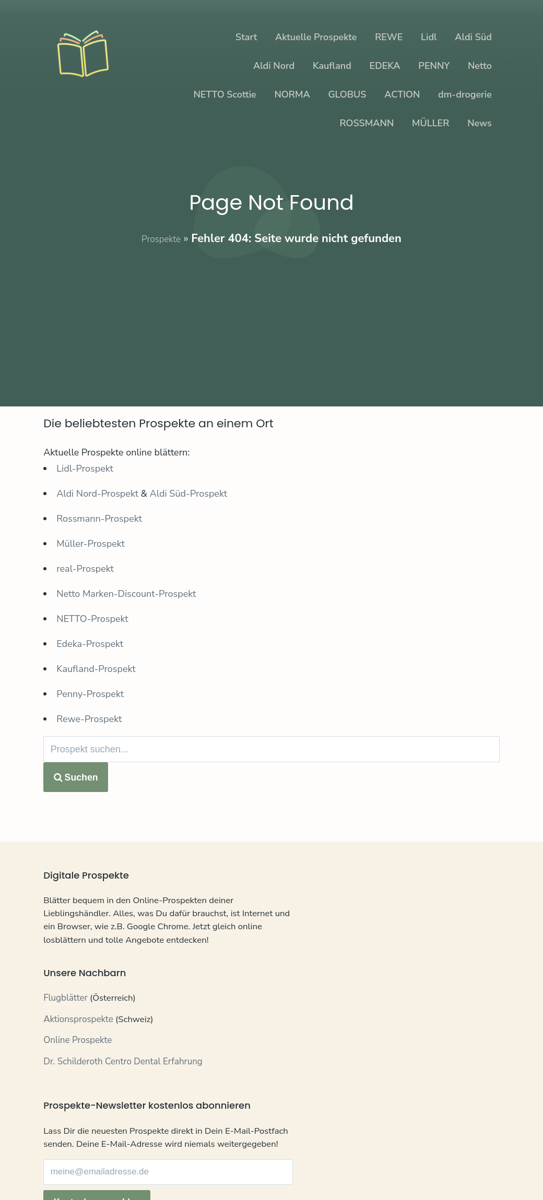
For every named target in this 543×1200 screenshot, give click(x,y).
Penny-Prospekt (90, 694)
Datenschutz (106, 1169)
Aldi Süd (473, 37)
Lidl (428, 37)
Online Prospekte (77, 1061)
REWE (389, 37)
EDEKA (385, 65)
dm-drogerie (465, 94)
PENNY (434, 65)
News (479, 123)
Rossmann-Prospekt (99, 518)
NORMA (292, 94)
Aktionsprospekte (78, 1040)
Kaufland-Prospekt (95, 669)
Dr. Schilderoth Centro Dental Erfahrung (123, 1082)
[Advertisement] (271, 319)
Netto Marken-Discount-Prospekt (126, 593)
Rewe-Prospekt (89, 719)
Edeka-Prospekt (89, 644)
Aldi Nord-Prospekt (97, 493)
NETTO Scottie (224, 94)
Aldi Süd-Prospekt (188, 493)
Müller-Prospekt (90, 543)
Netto (480, 65)
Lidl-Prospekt (84, 468)
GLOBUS (347, 94)
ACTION (402, 94)
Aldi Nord (273, 65)
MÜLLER (430, 123)
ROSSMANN (366, 123)
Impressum (159, 1169)
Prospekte (161, 238)
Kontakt (58, 1169)
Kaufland (332, 65)
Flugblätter (65, 1019)
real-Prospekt (85, 568)
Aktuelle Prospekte (316, 37)
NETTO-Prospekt (92, 619)
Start (246, 37)
